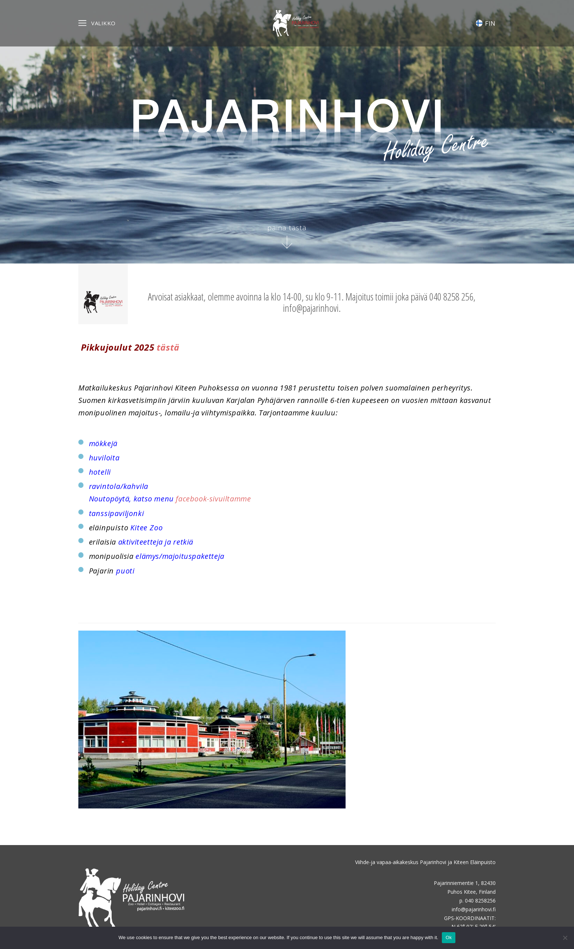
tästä (168, 347)
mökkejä (103, 443)
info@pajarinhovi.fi (474, 909)
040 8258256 (480, 900)
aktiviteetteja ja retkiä (155, 542)
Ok (449, 937)
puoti (125, 571)
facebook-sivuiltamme (213, 499)
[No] (565, 937)
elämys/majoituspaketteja (179, 556)
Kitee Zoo (146, 528)
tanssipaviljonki (116, 513)
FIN (486, 23)
